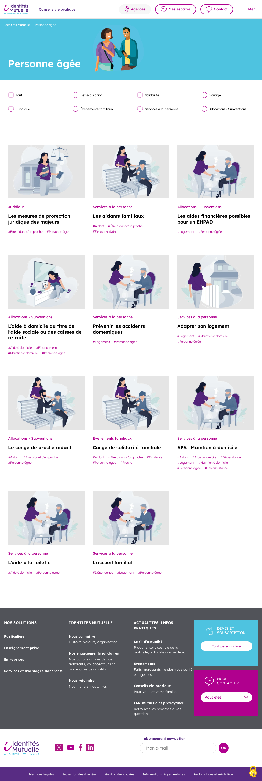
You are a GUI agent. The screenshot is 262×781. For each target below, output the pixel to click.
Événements (163, 669)
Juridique (23, 109)
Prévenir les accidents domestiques (119, 329)
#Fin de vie (154, 457)
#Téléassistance (216, 468)
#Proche (126, 463)
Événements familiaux (96, 109)
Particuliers (14, 636)
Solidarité (152, 95)
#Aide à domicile (20, 348)
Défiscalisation (91, 95)
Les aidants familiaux (118, 216)
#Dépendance (231, 457)
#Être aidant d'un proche (25, 232)
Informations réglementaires (164, 774)
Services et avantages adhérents (33, 671)
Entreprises (14, 659)
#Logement (185, 232)
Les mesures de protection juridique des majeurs (39, 219)
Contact (220, 9)
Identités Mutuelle (17, 25)
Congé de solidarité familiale (127, 447)
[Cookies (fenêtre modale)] (253, 772)
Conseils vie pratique (163, 689)
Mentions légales (41, 774)
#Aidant (98, 226)
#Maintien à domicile (23, 353)
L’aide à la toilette (29, 562)
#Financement (46, 348)
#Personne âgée (58, 232)
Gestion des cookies (120, 774)
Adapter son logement (203, 326)
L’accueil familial (112, 562)
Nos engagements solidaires (98, 661)
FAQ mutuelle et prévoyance (163, 708)
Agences (138, 9)
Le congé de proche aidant (39, 447)
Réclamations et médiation (213, 774)
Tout (19, 95)
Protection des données (79, 774)
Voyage (215, 95)
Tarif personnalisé (226, 646)
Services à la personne (161, 109)
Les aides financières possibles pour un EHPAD (213, 219)
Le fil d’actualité (163, 647)
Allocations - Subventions (227, 109)
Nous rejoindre (98, 683)
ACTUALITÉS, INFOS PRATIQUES (153, 625)
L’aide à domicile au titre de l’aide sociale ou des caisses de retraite (45, 332)
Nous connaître (98, 639)
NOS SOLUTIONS (20, 622)
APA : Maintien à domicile (207, 447)
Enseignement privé (21, 648)
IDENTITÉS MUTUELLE (91, 622)
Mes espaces (180, 9)
